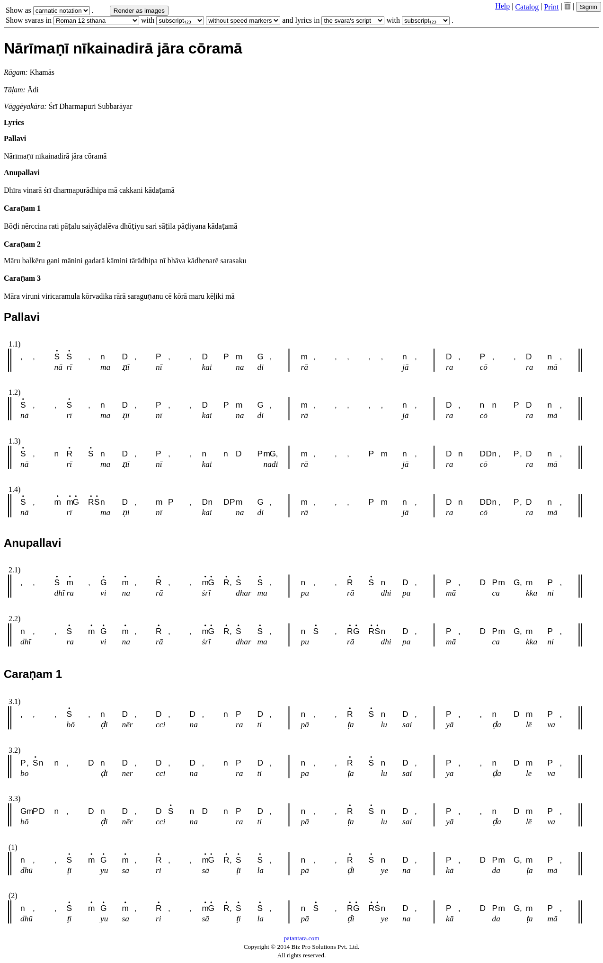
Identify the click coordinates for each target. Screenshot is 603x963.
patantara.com (301, 938)
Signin (588, 6)
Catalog (527, 7)
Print (551, 7)
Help (502, 6)
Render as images (139, 10)
